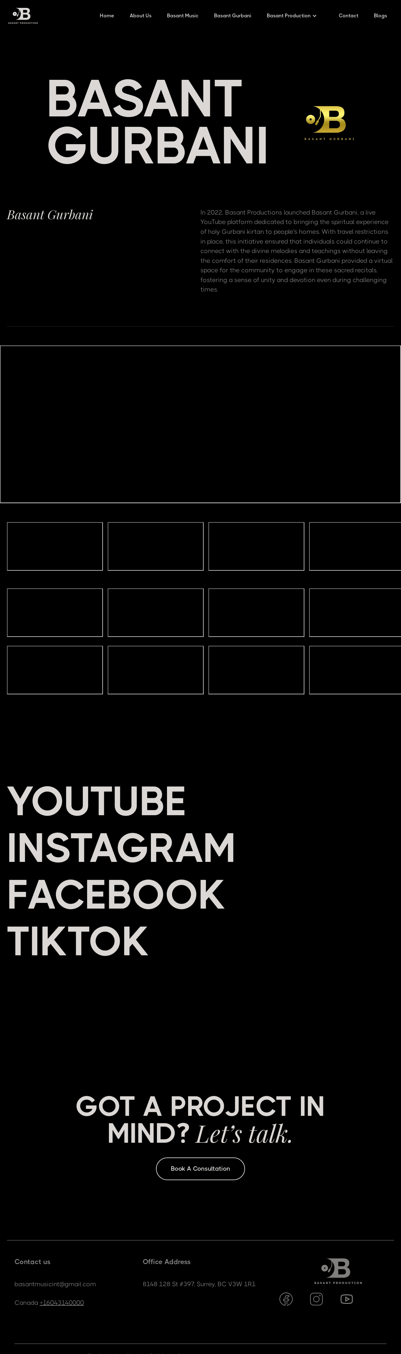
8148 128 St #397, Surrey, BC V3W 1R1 (199, 1284)
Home (107, 16)
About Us (141, 16)
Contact (348, 16)
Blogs (380, 16)
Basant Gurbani (232, 16)
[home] (23, 16)
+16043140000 (62, 1302)
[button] (295, 16)
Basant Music (183, 16)
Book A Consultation (200, 1168)
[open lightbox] (55, 551)
